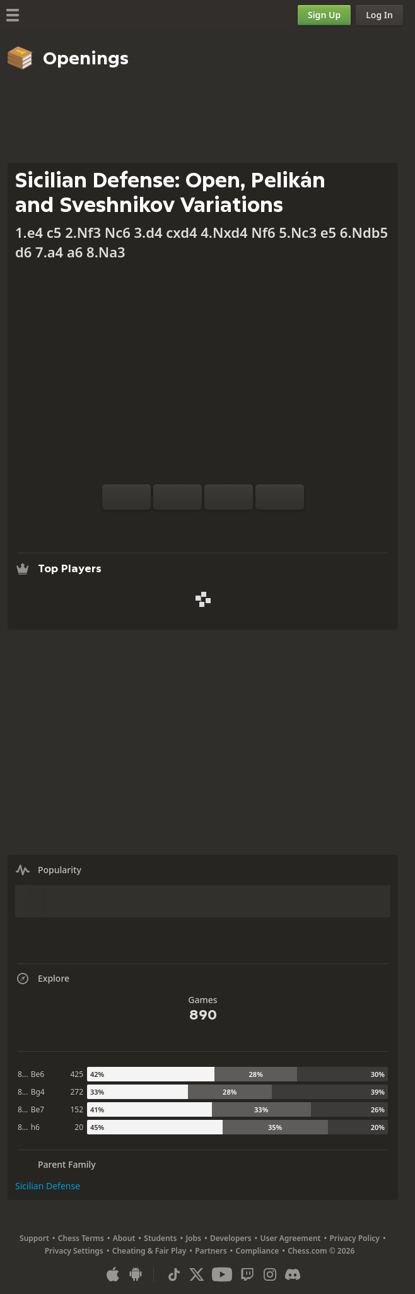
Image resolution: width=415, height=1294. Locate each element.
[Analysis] (183, 525)
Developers (231, 1238)
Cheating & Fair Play (149, 1250)
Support (34, 1238)
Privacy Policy (354, 1238)
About (124, 1238)
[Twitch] (247, 1274)
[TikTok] (174, 1274)
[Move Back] (228, 497)
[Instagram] (270, 1274)
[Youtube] (222, 1274)
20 (78, 1127)
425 (76, 1074)
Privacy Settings (74, 1250)
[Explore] (203, 525)
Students (160, 1238)
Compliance (257, 1250)
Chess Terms (81, 1238)
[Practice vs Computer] (163, 525)
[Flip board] (126, 497)
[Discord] (292, 1274)
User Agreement (290, 1238)
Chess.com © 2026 (321, 1250)
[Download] (223, 525)
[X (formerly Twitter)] (196, 1274)
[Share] (243, 525)
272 (76, 1091)
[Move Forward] (279, 497)
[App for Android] (135, 1274)
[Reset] (177, 497)
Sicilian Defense (47, 1186)
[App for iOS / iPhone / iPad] (112, 1274)
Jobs (193, 1238)
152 (76, 1109)
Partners (210, 1250)
